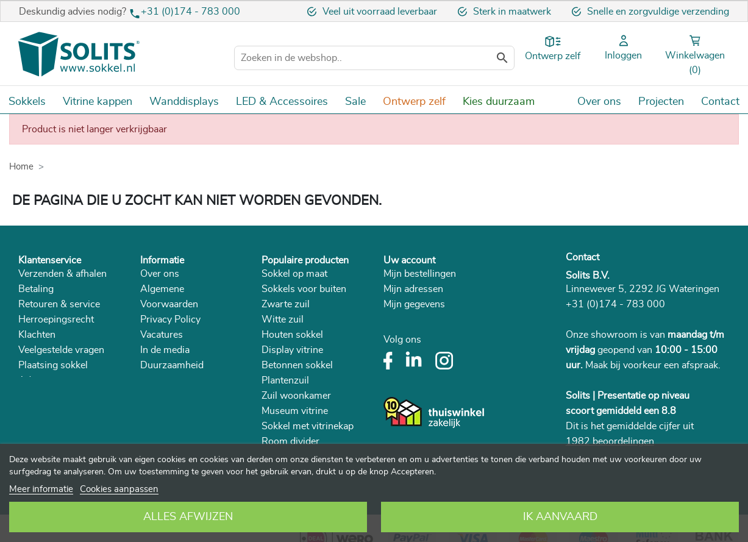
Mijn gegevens (414, 304)
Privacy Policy (170, 319)
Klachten (36, 335)
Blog (150, 396)
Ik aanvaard (560, 517)
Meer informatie (41, 489)
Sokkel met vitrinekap (308, 426)
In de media (165, 350)
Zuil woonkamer (296, 396)
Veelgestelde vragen (61, 350)
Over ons (159, 274)
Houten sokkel (292, 335)
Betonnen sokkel (297, 365)
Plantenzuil (285, 380)
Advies (33, 380)
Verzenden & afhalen (62, 274)
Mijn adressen (413, 289)
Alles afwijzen (188, 517)
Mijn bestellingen (419, 274)
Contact (582, 257)
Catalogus (161, 380)
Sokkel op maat (294, 274)
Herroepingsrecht (56, 319)
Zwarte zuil (286, 304)
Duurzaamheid (172, 365)
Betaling (36, 289)
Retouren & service (59, 304)
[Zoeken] (374, 58)
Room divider (290, 441)
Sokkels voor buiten (304, 289)
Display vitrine (292, 350)
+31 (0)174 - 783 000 (190, 11)
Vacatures (161, 335)
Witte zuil (283, 319)
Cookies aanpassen (119, 489)
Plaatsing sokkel (53, 365)
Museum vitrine (295, 411)
